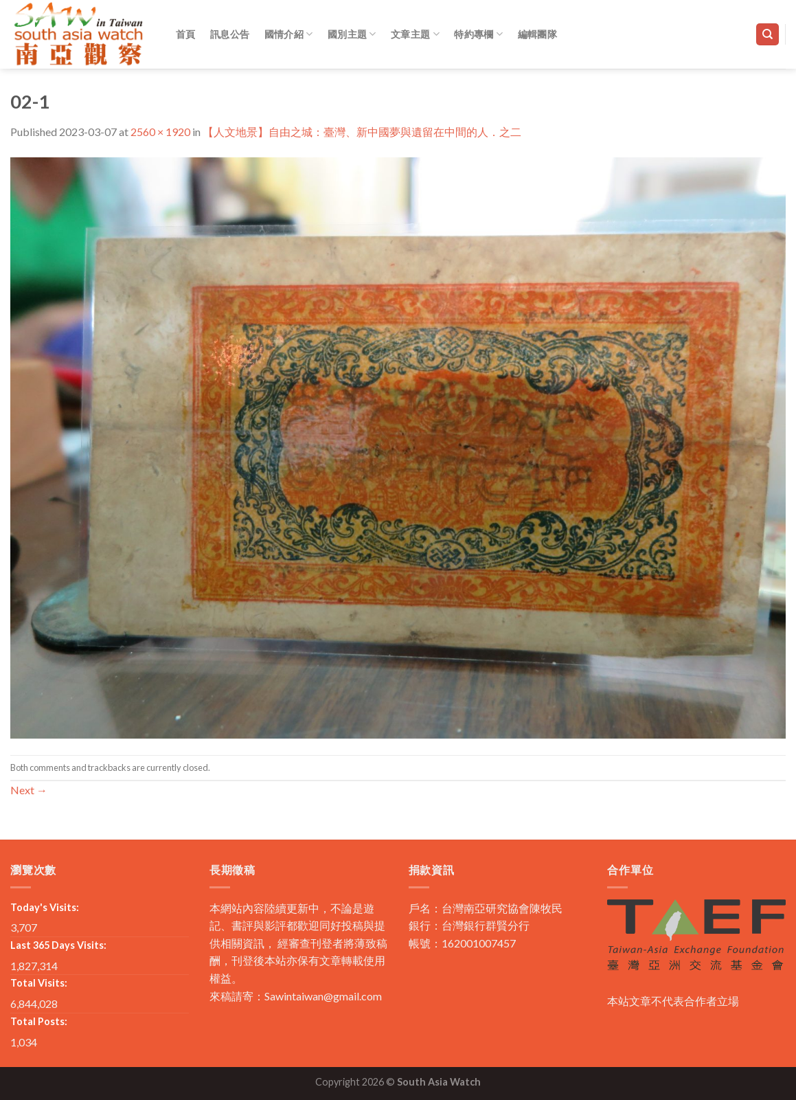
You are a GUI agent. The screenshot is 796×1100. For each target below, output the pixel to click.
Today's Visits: (44, 907)
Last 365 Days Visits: (58, 945)
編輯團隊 (537, 34)
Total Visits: (38, 983)
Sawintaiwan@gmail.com (323, 995)
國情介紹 (288, 34)
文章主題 (415, 34)
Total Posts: (38, 1021)
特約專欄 (478, 34)
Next (28, 789)
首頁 (186, 34)
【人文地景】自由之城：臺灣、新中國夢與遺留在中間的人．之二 (362, 131)
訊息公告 (229, 34)
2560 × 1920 (160, 131)
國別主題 (352, 34)
